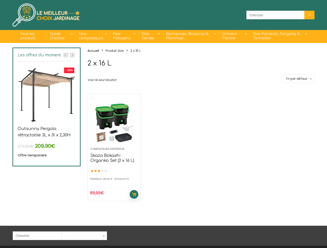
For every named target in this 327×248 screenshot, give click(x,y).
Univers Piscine (229, 36)
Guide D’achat (57, 36)
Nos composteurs (91, 36)
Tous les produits (28, 36)
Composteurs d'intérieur (107, 149)
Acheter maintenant (134, 194)
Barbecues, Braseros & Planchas (187, 36)
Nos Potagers (121, 36)
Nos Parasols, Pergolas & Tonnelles (276, 36)
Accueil (93, 50)
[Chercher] (309, 15)
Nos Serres (147, 36)
